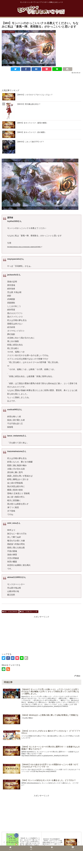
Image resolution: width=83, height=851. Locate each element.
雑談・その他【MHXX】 (10, 611)
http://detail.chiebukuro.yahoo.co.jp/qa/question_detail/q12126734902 (24, 246)
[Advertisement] (41, 80)
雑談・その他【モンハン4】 (29, 611)
